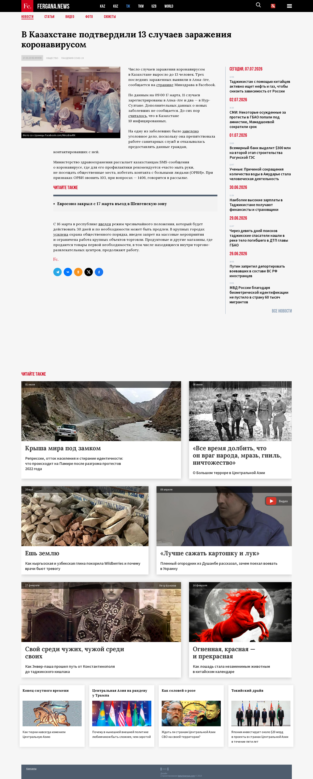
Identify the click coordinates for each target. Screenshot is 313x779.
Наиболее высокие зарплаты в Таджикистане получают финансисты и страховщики (256, 204)
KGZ (115, 6)
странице (164, 84)
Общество (52, 58)
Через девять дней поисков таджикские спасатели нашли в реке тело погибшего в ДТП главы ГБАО (259, 237)
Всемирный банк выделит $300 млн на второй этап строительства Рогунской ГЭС (260, 152)
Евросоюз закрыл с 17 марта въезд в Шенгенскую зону (114, 203)
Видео (71, 17)
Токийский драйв (249, 690)
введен (104, 224)
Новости (27, 17)
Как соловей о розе (180, 690)
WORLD (170, 6)
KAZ (102, 6)
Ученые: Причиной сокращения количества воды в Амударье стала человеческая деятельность (260, 174)
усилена (60, 234)
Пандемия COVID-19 (72, 58)
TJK (128, 6)
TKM (142, 6)
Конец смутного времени (47, 690)
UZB (155, 6)
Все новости (282, 311)
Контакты (31, 767)
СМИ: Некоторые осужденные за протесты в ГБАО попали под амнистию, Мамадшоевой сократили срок (258, 119)
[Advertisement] (156, 342)
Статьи (50, 17)
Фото (91, 17)
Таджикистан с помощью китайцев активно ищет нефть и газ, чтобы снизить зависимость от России (260, 86)
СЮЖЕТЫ (112, 17)
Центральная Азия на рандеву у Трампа (121, 693)
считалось (137, 115)
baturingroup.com (186, 775)
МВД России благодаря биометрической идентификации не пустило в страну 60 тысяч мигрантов (259, 294)
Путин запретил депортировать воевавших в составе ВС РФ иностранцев (257, 271)
